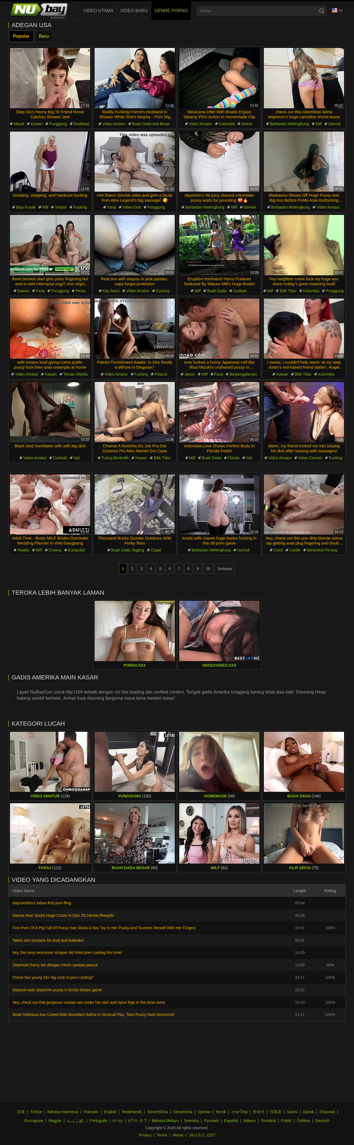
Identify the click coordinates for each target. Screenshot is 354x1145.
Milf (319, 124)
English (110, 1112)
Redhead (81, 124)
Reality (23, 550)
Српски (204, 1112)
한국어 (258, 1112)
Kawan (37, 124)
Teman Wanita (75, 374)
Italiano (249, 1120)
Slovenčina (182, 1112)
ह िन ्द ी (137, 1120)
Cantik (294, 550)
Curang (55, 550)
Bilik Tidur (288, 291)
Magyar (54, 1120)
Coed (278, 550)
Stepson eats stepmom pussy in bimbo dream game (57, 990)
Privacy (145, 1135)
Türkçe (36, 1112)
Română (268, 1120)
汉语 (21, 1112)
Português (98, 1120)
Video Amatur (114, 124)
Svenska (191, 1120)
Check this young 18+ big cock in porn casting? (52, 977)
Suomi (292, 1112)
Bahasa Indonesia (62, 1112)
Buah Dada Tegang (127, 550)
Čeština (303, 1120)
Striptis (61, 207)
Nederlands (132, 1112)
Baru (44, 36)
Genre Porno (171, 10)
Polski (286, 1120)
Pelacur (161, 374)
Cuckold (60, 458)
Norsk (221, 1112)
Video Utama (98, 10)
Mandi (19, 124)
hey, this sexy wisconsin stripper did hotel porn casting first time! (67, 952)
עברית (118, 1120)
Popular (21, 36)
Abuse (178, 1135)
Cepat (156, 550)
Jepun (189, 374)
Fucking (80, 207)
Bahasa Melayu (165, 1120)
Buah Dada (217, 291)
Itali (77, 458)
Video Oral (132, 207)
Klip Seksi (111, 291)
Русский (211, 1120)
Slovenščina (157, 1112)
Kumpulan (76, 550)
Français (91, 1112)
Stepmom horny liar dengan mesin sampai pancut (55, 965)
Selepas (224, 568)
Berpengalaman (243, 374)
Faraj (111, 207)
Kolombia (227, 124)
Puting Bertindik (115, 458)
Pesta (80, 291)
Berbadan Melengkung (289, 124)
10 (208, 568)
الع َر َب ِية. (75, 1120)
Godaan (240, 291)
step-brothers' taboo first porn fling (41, 903)
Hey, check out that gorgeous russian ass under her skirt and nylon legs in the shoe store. (89, 1002)
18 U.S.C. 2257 (202, 1135)
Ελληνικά (327, 1112)
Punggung (58, 124)
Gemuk (334, 124)
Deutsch (322, 1120)
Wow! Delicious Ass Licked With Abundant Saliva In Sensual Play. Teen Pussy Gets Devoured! (93, 1014)
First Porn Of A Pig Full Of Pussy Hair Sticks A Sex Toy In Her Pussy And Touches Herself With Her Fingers (104, 928)
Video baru (134, 10)
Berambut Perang (322, 550)
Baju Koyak (26, 207)
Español (231, 1120)
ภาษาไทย (239, 1112)
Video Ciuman (310, 458)
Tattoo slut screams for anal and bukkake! (48, 940)
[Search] (321, 10)
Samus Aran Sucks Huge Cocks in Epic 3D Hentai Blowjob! (63, 915)
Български (34, 1120)
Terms (162, 1135)
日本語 (275, 1112)
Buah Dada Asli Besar (151, 124)
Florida (234, 458)
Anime (247, 124)
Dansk (308, 1112)
